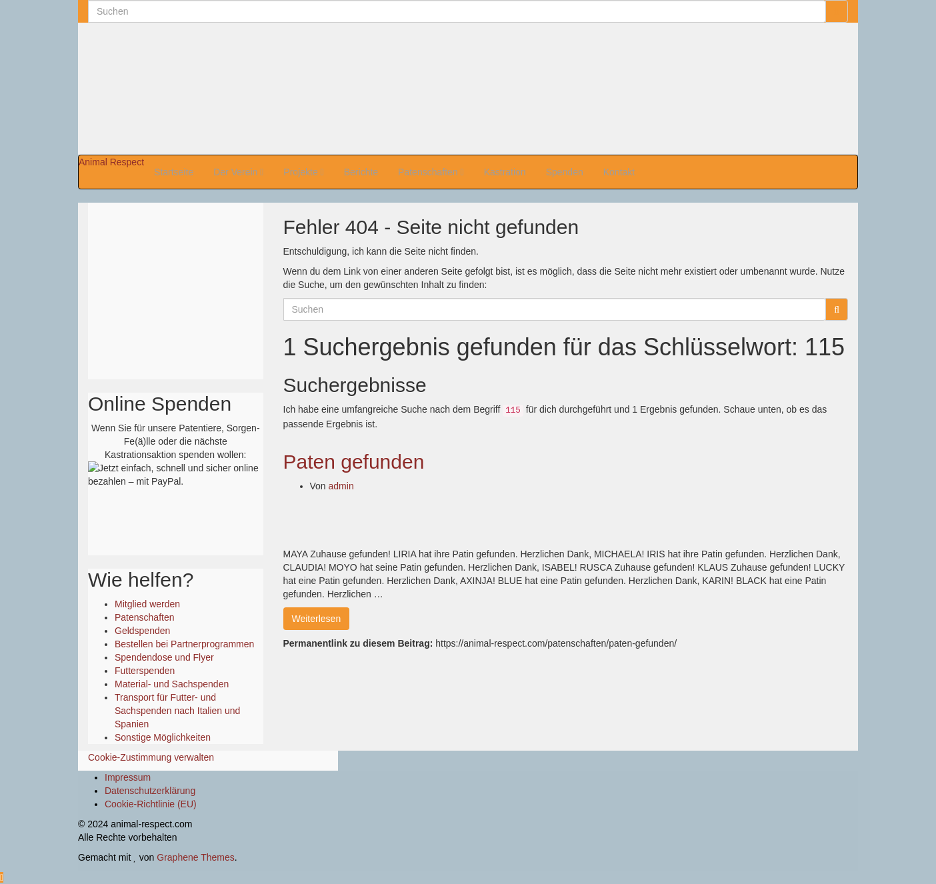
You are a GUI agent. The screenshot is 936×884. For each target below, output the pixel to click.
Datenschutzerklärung (150, 790)
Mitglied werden (147, 604)
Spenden (564, 172)
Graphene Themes (195, 857)
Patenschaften (431, 172)
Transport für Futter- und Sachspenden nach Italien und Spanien (177, 710)
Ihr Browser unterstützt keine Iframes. (175, 289)
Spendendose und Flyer (164, 657)
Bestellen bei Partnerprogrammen (184, 644)
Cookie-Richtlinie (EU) (151, 804)
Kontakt (619, 172)
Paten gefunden (354, 462)
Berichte (361, 172)
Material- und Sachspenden (172, 684)
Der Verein (238, 172)
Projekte (303, 172)
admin (341, 486)
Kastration (505, 172)
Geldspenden (142, 630)
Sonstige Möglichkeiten (163, 737)
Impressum (128, 777)
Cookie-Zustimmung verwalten (151, 757)
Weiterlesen (316, 618)
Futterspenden (145, 670)
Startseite (173, 172)
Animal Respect (111, 162)
